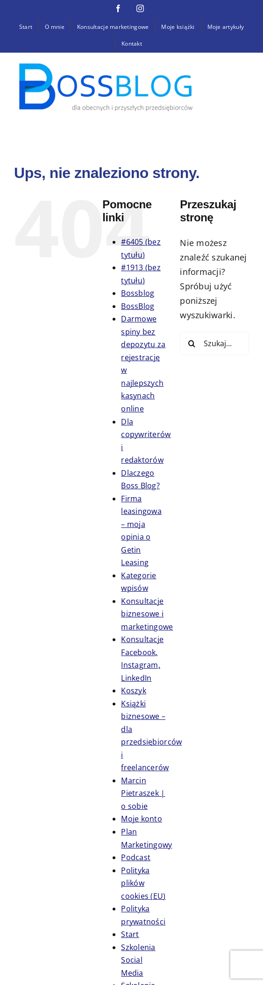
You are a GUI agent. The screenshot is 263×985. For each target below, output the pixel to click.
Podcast (135, 857)
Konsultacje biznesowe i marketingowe (147, 614)
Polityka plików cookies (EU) (143, 883)
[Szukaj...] (214, 343)
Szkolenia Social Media (138, 960)
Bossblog (137, 293)
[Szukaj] (191, 343)
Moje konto (141, 819)
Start (130, 934)
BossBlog (137, 306)
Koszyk (133, 690)
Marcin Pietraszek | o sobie (143, 793)
